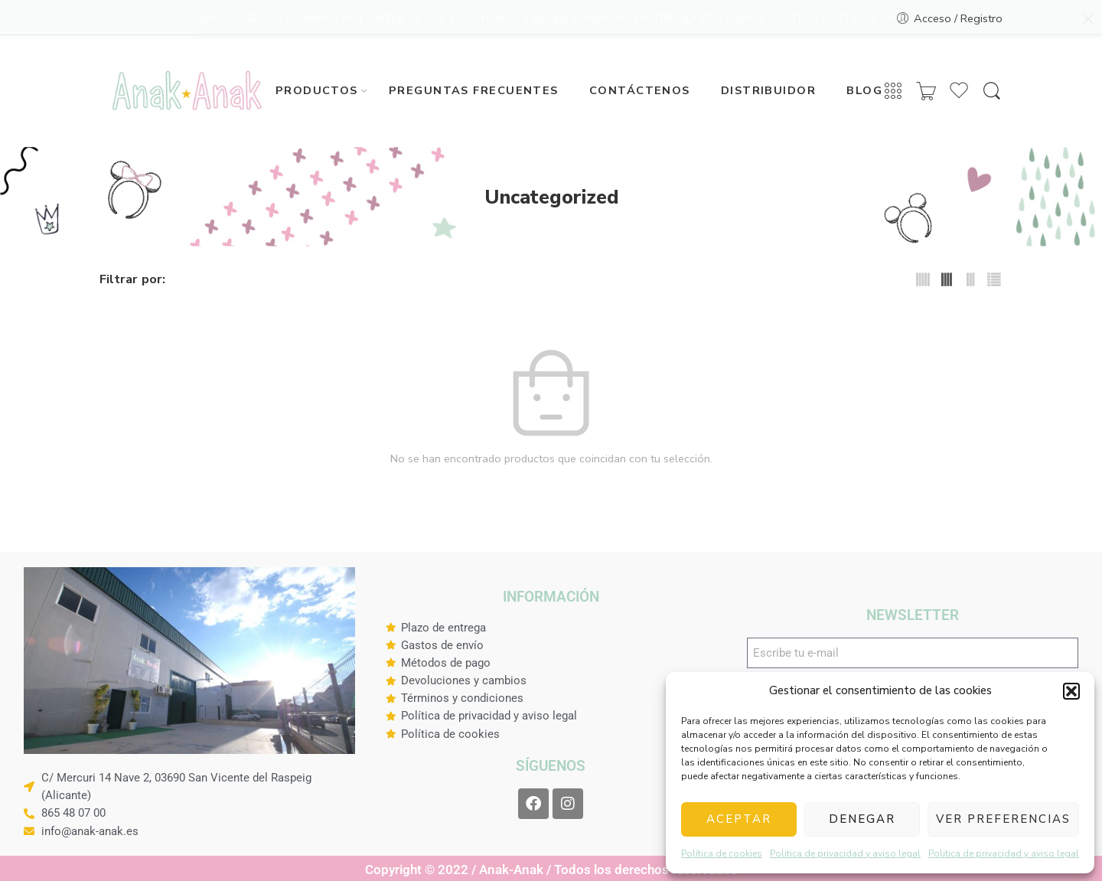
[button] (1071, 691)
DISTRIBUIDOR (768, 88)
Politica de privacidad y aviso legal (845, 853)
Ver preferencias (1003, 819)
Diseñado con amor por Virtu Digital (460, 581)
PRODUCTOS (317, 88)
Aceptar (738, 819)
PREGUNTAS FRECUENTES (474, 88)
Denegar (862, 819)
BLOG (864, 88)
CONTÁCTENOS (639, 88)
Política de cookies (721, 853)
